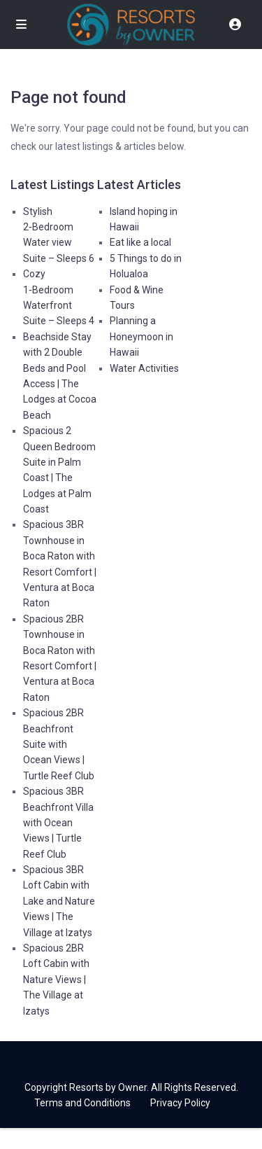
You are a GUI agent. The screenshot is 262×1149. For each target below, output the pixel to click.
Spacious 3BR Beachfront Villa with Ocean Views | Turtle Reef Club (58, 823)
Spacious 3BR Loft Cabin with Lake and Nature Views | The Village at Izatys (59, 901)
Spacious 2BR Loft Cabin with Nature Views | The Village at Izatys (56, 979)
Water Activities (144, 368)
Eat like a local (140, 242)
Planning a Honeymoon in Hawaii (141, 336)
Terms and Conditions (82, 1102)
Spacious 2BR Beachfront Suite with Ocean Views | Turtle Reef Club (58, 744)
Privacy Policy (180, 1102)
